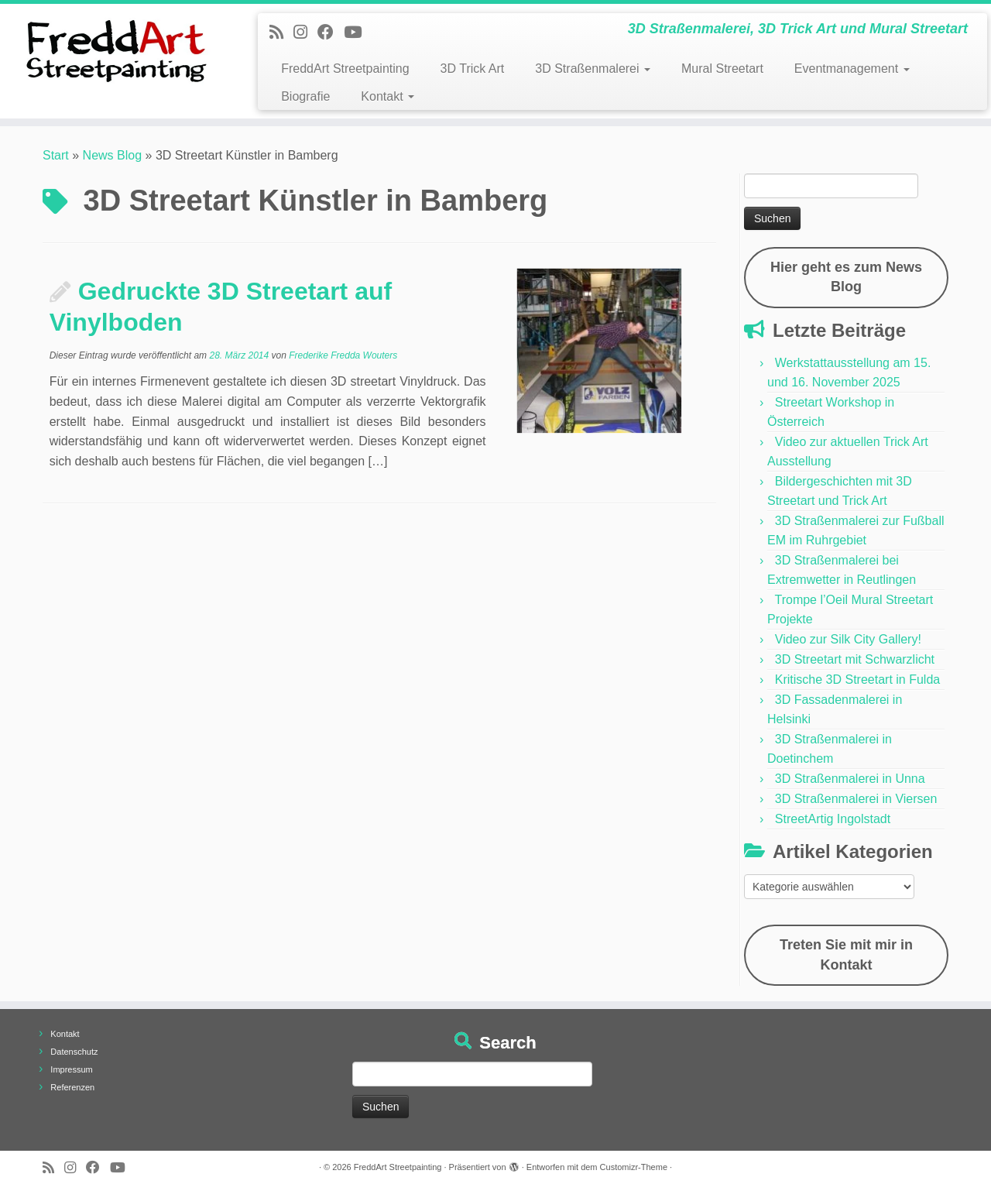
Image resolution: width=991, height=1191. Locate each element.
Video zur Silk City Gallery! (848, 639)
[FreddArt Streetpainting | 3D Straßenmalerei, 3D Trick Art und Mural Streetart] (114, 50)
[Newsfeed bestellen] (281, 32)
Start (56, 155)
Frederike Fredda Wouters (343, 355)
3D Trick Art (473, 68)
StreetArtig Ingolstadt (832, 818)
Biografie (305, 96)
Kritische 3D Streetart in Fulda (857, 679)
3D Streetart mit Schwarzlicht (854, 659)
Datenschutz (74, 1051)
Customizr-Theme (633, 1167)
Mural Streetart (722, 68)
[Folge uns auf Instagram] (305, 32)
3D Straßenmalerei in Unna (850, 778)
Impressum (71, 1069)
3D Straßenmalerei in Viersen (856, 798)
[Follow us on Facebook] (330, 32)
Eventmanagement (852, 68)
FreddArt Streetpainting (345, 68)
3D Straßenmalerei (592, 68)
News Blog (112, 155)
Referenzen (72, 1087)
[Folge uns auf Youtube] (358, 32)
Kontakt (387, 96)
